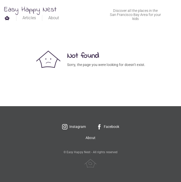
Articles (29, 17)
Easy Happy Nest (30, 10)
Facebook (107, 127)
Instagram (74, 127)
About (53, 17)
